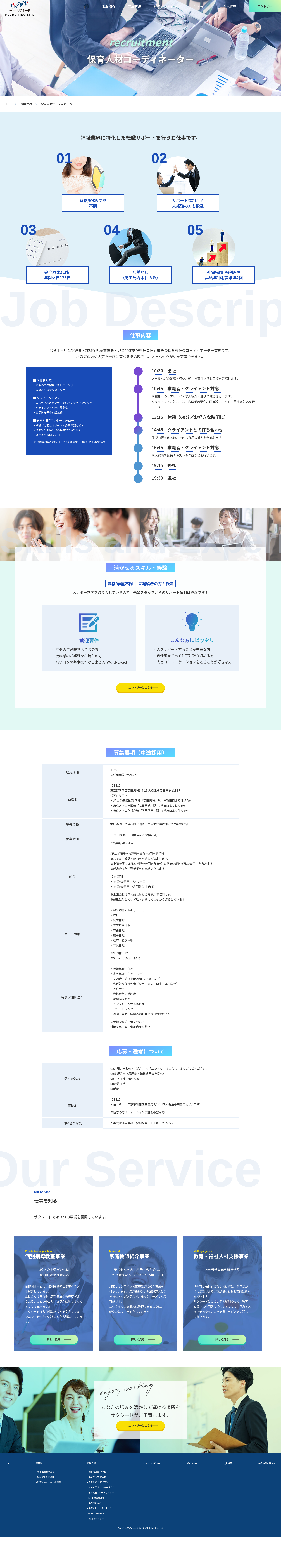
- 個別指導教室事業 (42, 1479)
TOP (8, 104)
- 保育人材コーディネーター (96, 1514)
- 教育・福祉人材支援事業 (46, 1489)
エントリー (265, 6)
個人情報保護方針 (263, 1470)
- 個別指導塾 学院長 (92, 1479)
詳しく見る (53, 1342)
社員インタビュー (168, 6)
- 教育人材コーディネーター (96, 1499)
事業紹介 (110, 6)
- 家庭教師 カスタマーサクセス (98, 1494)
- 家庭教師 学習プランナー (96, 1489)
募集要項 (136, 6)
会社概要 (230, 6)
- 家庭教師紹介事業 (42, 1484)
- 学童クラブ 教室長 (92, 1484)
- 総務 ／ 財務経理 (91, 1519)
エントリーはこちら (140, 688)
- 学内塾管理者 (89, 1509)
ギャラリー (202, 6)
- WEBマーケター (91, 1524)
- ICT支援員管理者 (91, 1504)
